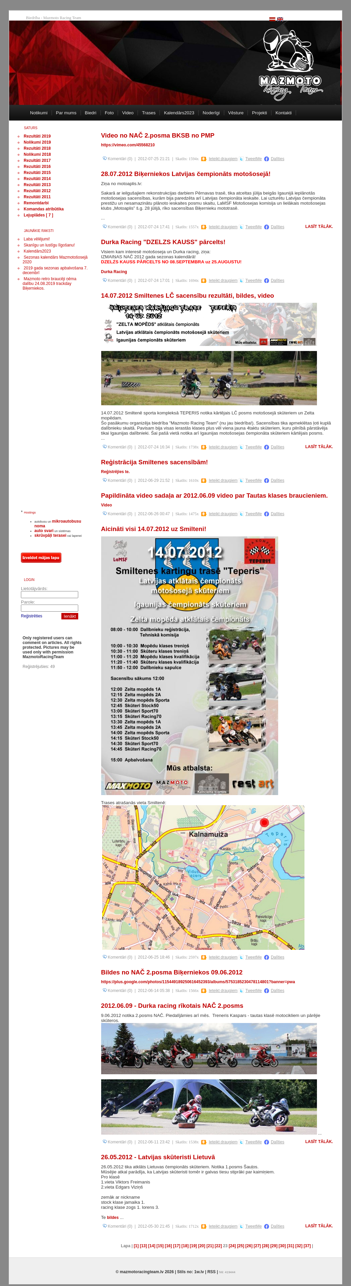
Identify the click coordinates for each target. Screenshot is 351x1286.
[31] (290, 1246)
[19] (193, 1246)
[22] (218, 1246)
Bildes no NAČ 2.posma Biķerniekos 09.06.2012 (172, 972)
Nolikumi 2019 (37, 142)
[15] (160, 1246)
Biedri (90, 112)
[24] (232, 1246)
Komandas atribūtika (44, 209)
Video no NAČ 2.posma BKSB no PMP (158, 135)
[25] (240, 1246)
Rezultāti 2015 (37, 172)
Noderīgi (211, 112)
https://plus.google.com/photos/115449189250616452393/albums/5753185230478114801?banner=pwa (198, 982)
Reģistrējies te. (115, 471)
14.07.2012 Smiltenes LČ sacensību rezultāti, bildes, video (187, 295)
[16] (168, 1246)
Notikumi (39, 112)
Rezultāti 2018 (37, 148)
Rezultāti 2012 (37, 190)
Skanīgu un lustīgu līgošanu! (49, 245)
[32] (298, 1246)
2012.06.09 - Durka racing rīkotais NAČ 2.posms (172, 1005)
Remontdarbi (36, 203)
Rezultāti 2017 (37, 160)
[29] (273, 1246)
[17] (176, 1246)
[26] (249, 1246)
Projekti (259, 112)
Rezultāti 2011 (37, 197)
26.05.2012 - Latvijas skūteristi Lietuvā (158, 1157)
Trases (148, 112)
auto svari (44, 530)
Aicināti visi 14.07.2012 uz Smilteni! (153, 528)
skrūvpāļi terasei (50, 535)
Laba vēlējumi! (37, 239)
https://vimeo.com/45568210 (128, 145)
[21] (209, 1246)
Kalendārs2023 (179, 112)
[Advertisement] (48, 403)
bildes (113, 1217)
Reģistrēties (31, 616)
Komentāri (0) (118, 158)
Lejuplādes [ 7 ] (38, 215)
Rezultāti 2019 (37, 136)
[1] (136, 1246)
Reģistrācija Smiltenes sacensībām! (154, 462)
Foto (109, 112)
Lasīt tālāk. (319, 226)
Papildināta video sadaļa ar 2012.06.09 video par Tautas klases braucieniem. (214, 495)
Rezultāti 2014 (37, 178)
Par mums (66, 112)
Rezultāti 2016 (37, 166)
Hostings (30, 512)
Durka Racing (114, 271)
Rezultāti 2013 (37, 184)
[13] (143, 1246)
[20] (201, 1246)
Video (128, 112)
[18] (184, 1246)
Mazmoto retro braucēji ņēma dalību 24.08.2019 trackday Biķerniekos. (49, 283)
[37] (307, 1246)
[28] (265, 1246)
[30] (282, 1246)
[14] (151, 1246)
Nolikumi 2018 (37, 154)
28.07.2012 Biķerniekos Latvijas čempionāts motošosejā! (186, 173)
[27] (257, 1246)
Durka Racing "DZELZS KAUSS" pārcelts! (163, 241)
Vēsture (236, 112)
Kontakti (283, 112)
